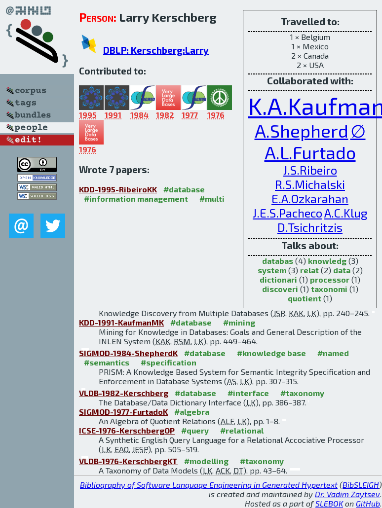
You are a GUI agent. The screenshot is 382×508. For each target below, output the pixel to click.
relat (309, 270)
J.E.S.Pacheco (287, 213)
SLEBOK (329, 503)
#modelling (206, 461)
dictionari (278, 279)
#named (333, 353)
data (341, 270)
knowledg (327, 260)
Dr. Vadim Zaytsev (347, 494)
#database (184, 189)
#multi (212, 198)
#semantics (106, 362)
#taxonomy (302, 393)
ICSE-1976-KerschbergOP (127, 430)
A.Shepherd (301, 130)
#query (195, 430)
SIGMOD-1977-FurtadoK (123, 411)
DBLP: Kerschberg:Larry (156, 50)
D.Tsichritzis (310, 227)
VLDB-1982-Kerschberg (123, 393)
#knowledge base (271, 353)
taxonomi (329, 288)
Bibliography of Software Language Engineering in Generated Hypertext (209, 484)
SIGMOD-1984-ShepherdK (128, 353)
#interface (248, 393)
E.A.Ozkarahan (309, 198)
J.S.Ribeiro (310, 170)
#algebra (191, 411)
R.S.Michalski (310, 184)
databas (277, 260)
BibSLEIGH (361, 484)
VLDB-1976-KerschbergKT (128, 461)
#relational (242, 430)
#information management (136, 198)
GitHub (368, 503)
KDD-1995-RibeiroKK (118, 189)
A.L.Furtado (310, 152)
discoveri (280, 288)
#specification (168, 362)
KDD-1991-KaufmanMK (121, 322)
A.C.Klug (345, 213)
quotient (304, 298)
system (272, 270)
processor (329, 279)
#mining (239, 322)
